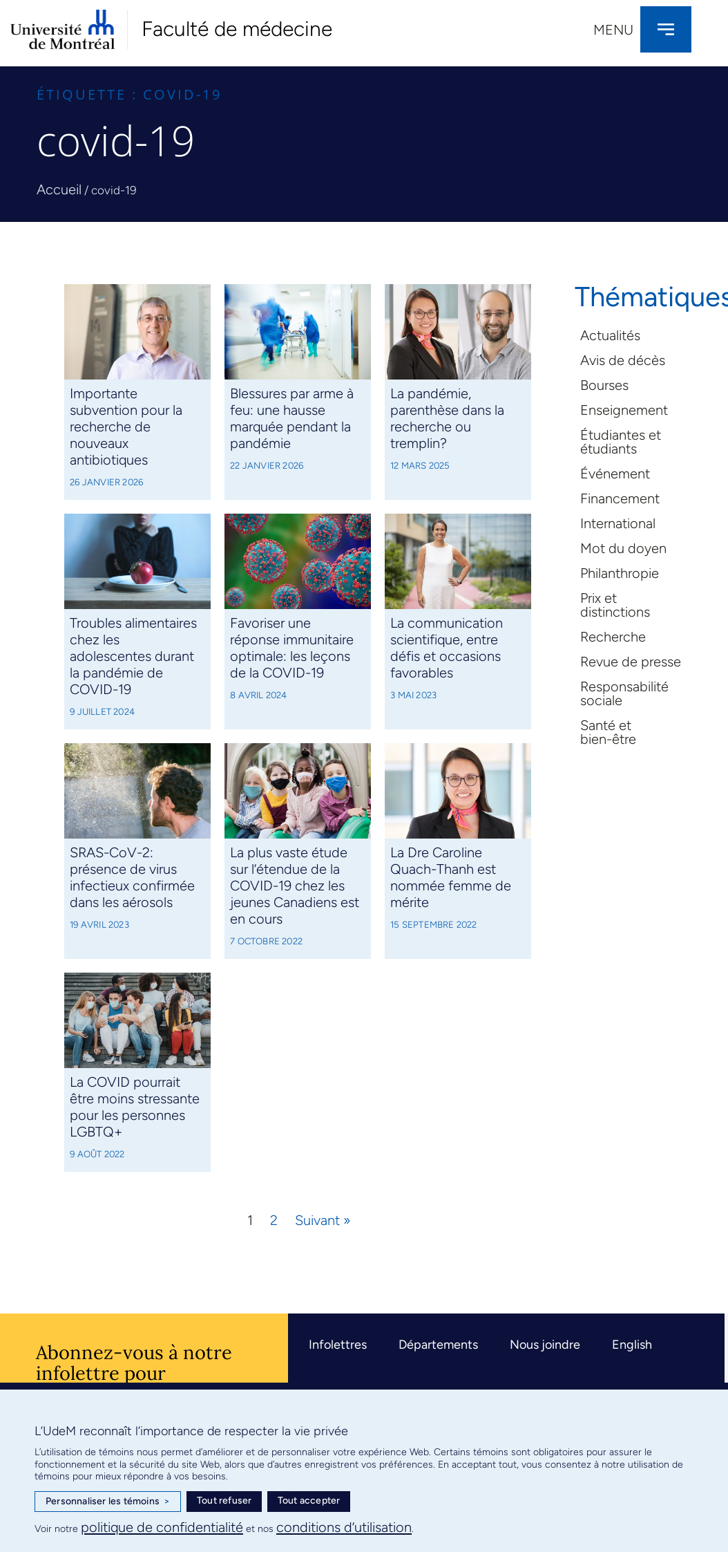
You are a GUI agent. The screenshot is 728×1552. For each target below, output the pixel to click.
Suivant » (322, 1220)
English (632, 1344)
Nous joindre (545, 1344)
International (617, 523)
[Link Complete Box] (137, 392)
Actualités (610, 335)
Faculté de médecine (237, 28)
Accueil (59, 189)
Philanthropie (619, 573)
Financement (620, 498)
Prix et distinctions (615, 605)
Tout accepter (309, 1500)
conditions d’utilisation (344, 1527)
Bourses (604, 385)
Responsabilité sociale (624, 693)
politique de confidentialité (162, 1527)
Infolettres (338, 1344)
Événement (615, 473)
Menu (613, 29)
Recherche (613, 636)
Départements (438, 1344)
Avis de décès (622, 360)
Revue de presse (630, 661)
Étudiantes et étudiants (620, 442)
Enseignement (624, 410)
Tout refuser (224, 1500)
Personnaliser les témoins (108, 1501)
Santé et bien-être (608, 732)
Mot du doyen (623, 548)
